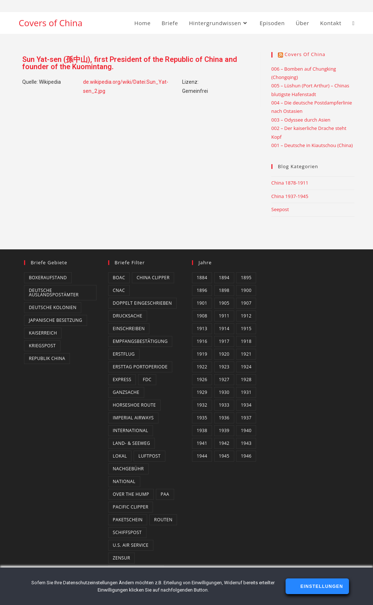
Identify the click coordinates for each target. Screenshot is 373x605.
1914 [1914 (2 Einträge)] (224, 328)
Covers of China (50, 23)
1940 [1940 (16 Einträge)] (246, 430)
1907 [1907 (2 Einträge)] (246, 303)
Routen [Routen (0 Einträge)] (163, 520)
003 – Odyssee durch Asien (300, 119)
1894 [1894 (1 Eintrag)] (224, 277)
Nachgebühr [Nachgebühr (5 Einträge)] (128, 469)
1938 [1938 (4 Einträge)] (202, 430)
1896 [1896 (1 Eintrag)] (202, 290)
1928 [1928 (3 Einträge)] (246, 379)
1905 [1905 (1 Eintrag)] (224, 303)
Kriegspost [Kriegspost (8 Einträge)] (42, 346)
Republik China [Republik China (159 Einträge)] (47, 358)
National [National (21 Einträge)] (124, 481)
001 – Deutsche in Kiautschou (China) (312, 145)
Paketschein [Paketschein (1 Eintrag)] (128, 520)
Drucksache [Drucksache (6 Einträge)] (127, 316)
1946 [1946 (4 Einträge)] (246, 456)
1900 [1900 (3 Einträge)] (246, 290)
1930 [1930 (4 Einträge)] (224, 392)
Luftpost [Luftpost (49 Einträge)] (149, 456)
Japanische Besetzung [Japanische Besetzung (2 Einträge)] (55, 320)
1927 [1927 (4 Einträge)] (224, 379)
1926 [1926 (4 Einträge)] (202, 379)
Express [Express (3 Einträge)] (122, 379)
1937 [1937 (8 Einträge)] (246, 418)
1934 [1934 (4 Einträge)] (246, 405)
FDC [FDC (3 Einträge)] (147, 379)
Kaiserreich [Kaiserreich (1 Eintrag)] (43, 333)
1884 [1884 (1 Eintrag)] (202, 277)
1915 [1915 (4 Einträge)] (246, 328)
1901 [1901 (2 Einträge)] (202, 303)
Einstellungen (321, 586)
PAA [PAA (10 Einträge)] (165, 494)
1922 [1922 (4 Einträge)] (202, 367)
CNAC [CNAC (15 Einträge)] (119, 290)
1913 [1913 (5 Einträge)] (202, 328)
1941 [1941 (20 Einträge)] (202, 443)
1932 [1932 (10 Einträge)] (202, 405)
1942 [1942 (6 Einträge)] (224, 443)
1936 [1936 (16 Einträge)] (224, 418)
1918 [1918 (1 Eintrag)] (246, 341)
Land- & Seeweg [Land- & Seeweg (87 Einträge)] (131, 443)
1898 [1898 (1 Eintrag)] (224, 290)
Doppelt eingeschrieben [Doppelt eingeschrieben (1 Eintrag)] (142, 303)
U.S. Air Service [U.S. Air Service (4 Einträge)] (131, 545)
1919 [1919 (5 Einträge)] (202, 354)
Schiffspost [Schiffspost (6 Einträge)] (127, 532)
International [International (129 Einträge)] (130, 430)
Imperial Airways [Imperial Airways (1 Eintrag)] (133, 418)
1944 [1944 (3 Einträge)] (202, 456)
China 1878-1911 (290, 182)
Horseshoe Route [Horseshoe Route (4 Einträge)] (134, 405)
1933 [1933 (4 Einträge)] (224, 405)
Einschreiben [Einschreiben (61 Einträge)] (129, 328)
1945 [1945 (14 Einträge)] (224, 456)
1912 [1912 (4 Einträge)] (246, 316)
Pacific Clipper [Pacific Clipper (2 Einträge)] (131, 507)
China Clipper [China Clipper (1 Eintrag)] (153, 277)
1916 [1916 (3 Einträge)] (202, 341)
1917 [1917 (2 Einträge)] (224, 341)
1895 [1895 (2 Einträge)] (246, 277)
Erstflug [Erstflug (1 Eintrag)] (124, 354)
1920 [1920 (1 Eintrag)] (224, 354)
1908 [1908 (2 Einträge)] (202, 316)
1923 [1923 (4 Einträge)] (224, 367)
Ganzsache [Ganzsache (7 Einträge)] (126, 392)
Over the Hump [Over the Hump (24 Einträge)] (131, 494)
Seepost (280, 209)
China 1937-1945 (290, 196)
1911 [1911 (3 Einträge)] (224, 316)
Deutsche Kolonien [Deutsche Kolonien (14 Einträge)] (52, 307)
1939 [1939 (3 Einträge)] (224, 430)
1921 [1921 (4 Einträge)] (246, 354)
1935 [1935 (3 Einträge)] (202, 418)
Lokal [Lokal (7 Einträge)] (120, 456)
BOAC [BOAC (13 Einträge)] (119, 277)
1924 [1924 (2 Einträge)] (246, 367)
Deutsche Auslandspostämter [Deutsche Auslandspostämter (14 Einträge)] (54, 292)
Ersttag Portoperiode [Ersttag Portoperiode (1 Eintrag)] (140, 367)
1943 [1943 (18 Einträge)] (246, 443)
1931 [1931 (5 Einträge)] (246, 392)
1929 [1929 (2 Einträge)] (202, 392)
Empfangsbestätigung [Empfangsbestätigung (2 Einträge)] (140, 341)
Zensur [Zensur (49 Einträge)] (121, 558)
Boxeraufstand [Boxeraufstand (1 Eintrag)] (48, 277)
